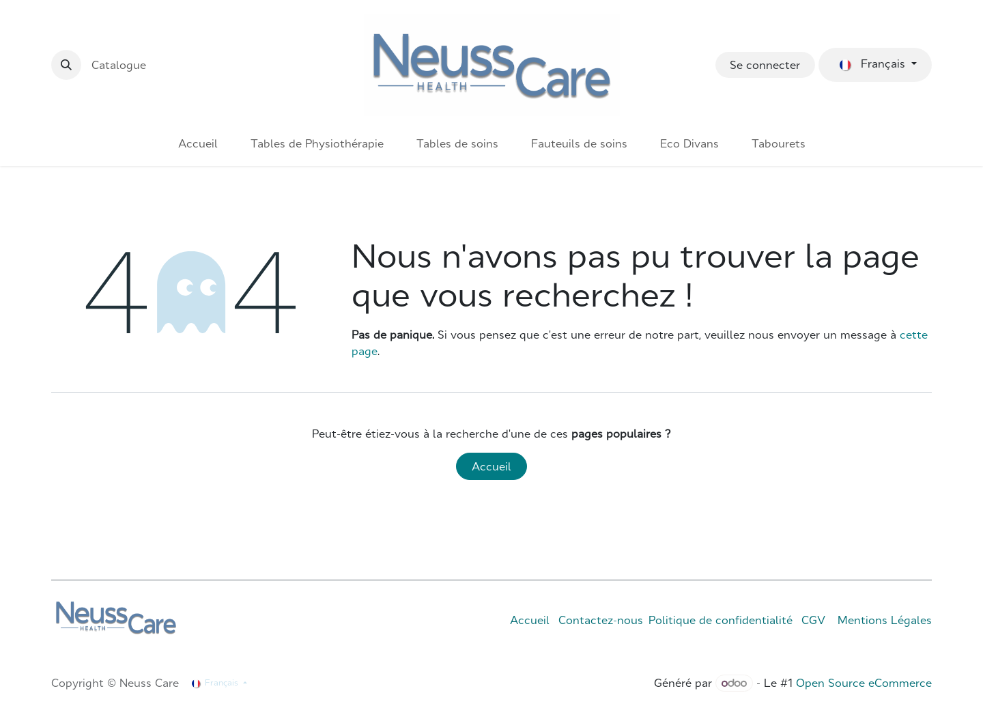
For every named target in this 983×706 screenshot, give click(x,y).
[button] (66, 65)
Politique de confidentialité (721, 620)
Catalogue (118, 64)
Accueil (491, 466)
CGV (813, 620)
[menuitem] (198, 143)
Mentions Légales (885, 620)
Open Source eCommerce (864, 682)
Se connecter (765, 64)
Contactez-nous (600, 620)
